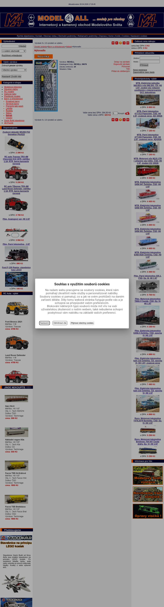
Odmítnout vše (59, 323)
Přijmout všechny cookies (82, 323)
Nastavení (44, 323)
